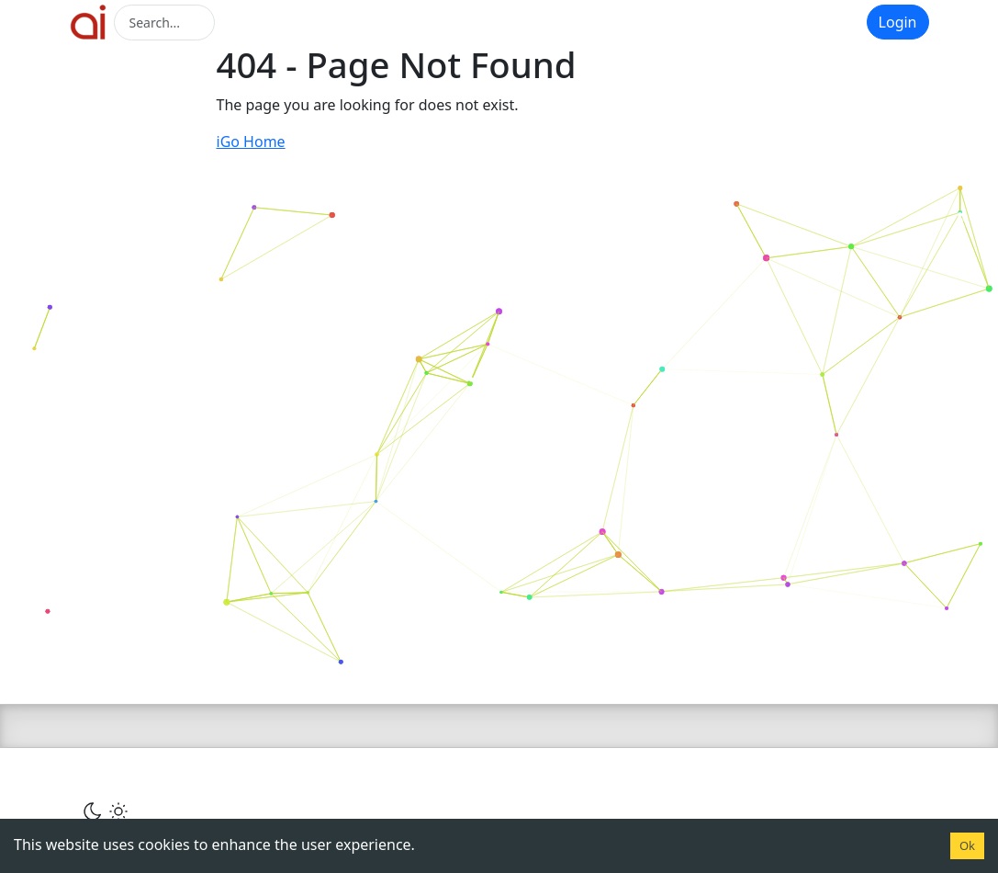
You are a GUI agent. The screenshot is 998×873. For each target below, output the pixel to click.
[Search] (164, 22)
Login (898, 22)
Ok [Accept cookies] (967, 845)
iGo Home (251, 141)
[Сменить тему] (105, 810)
